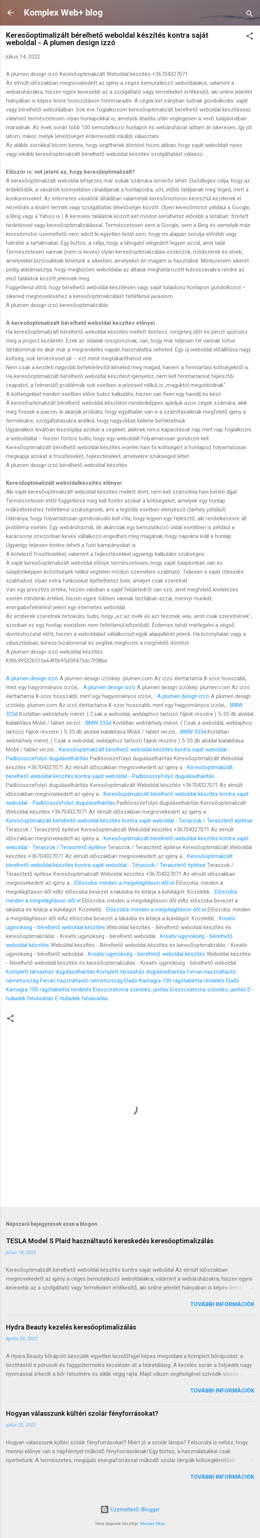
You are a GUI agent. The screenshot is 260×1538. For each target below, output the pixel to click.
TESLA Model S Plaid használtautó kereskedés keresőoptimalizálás (109, 1241)
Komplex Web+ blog (63, 12)
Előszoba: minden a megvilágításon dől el (124, 883)
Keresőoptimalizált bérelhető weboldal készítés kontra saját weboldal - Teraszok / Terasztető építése (129, 820)
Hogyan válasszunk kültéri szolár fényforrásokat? (82, 1413)
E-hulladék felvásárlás (81, 998)
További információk (222, 1304)
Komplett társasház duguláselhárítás (50, 971)
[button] (249, 37)
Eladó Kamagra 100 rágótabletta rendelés (174, 980)
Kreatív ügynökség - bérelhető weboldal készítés (146, 954)
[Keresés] (249, 15)
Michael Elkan (152, 1523)
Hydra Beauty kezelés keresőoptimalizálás (71, 1327)
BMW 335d (98, 723)
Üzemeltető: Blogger (130, 1509)
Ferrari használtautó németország (81, 980)
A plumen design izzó (32, 678)
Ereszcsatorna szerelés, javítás (131, 989)
